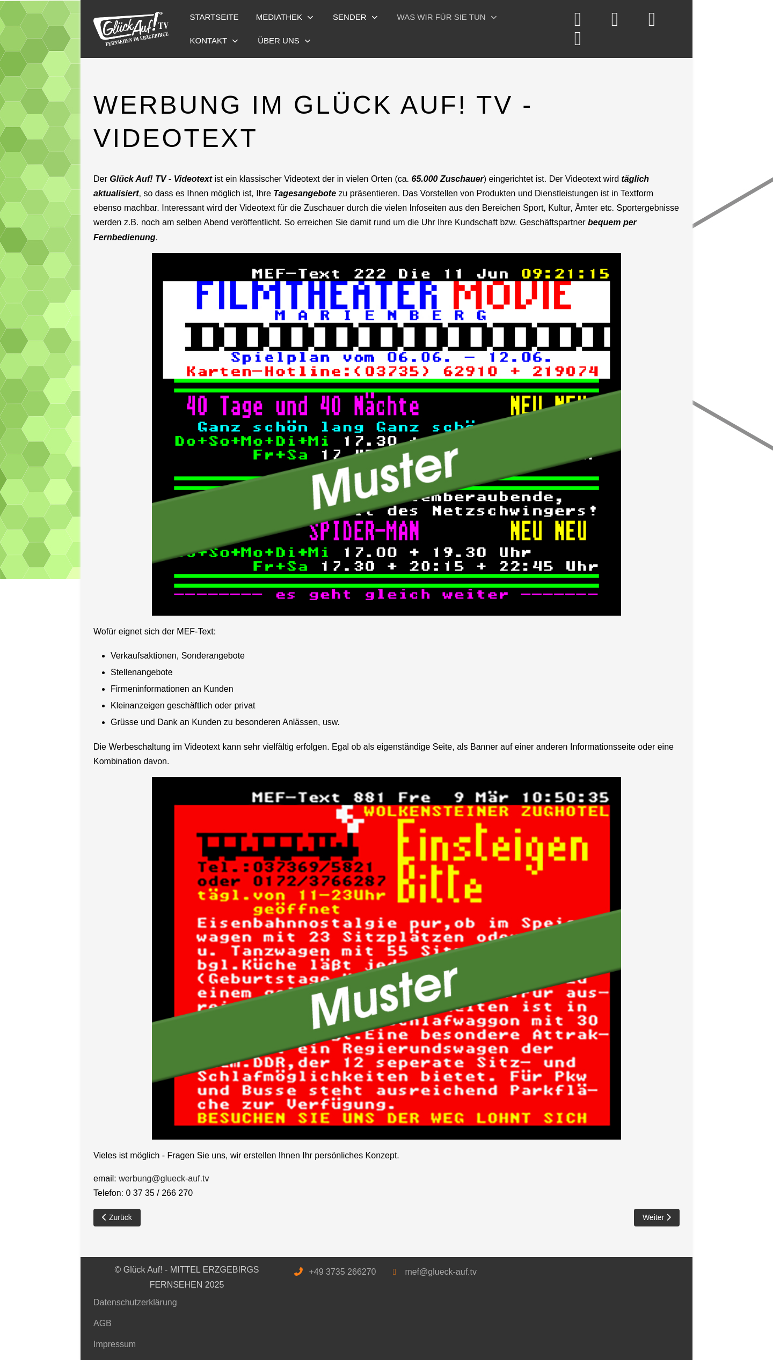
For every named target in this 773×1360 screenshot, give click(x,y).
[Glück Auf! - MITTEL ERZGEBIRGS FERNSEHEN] (131, 29)
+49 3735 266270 (342, 1271)
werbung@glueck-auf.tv (164, 1178)
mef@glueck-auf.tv (441, 1271)
